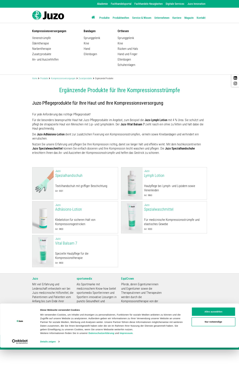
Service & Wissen (141, 17)
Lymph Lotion (174, 173)
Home (34, 78)
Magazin (189, 17)
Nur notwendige (213, 340)
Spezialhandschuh (85, 173)
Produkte (104, 17)
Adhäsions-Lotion (85, 207)
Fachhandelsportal (121, 3)
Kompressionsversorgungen (63, 78)
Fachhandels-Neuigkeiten (148, 3)
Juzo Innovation (196, 3)
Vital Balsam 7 (85, 241)
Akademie (102, 3)
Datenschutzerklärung (101, 351)
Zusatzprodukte (85, 78)
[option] (119, 35)
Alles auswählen (213, 330)
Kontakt (201, 17)
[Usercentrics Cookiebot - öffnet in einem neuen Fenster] (19, 360)
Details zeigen (48, 360)
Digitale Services (175, 3)
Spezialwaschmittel (174, 207)
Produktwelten (121, 17)
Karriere (176, 17)
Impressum (126, 351)
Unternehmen (161, 17)
